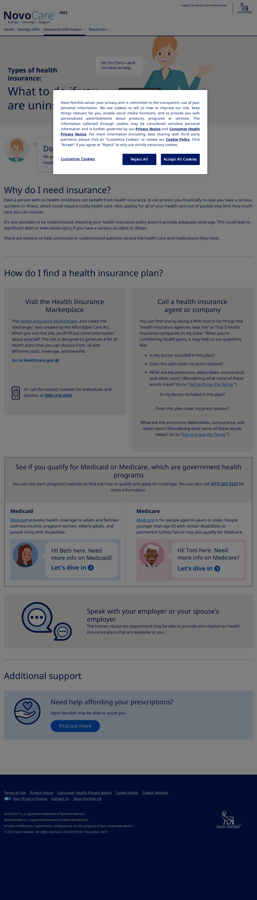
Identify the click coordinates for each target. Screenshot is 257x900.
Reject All (139, 159)
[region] (130, 132)
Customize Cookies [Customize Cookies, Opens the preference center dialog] (78, 159)
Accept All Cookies (180, 159)
